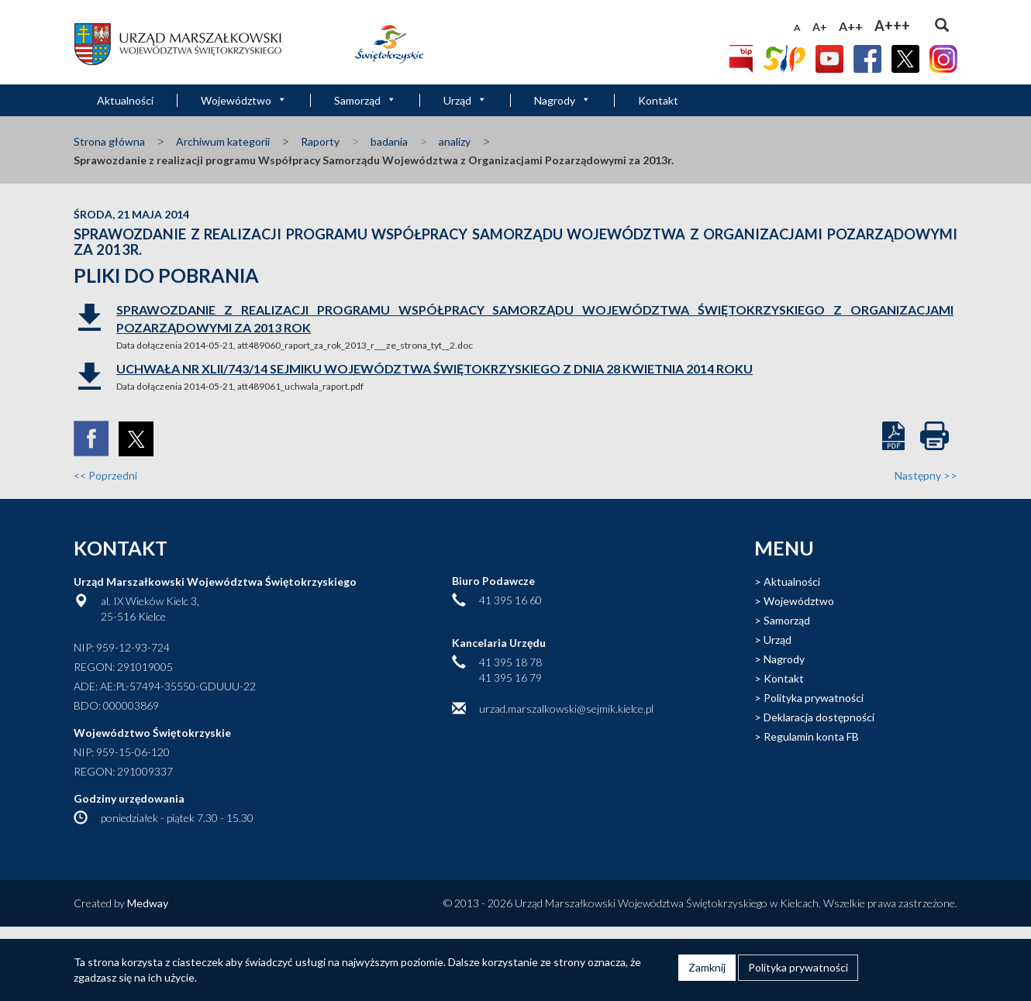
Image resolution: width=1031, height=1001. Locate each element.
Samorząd (365, 100)
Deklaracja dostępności (819, 717)
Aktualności (125, 100)
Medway (147, 903)
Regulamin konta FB (811, 736)
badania (389, 141)
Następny (926, 475)
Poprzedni (105, 475)
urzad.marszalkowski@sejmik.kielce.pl (566, 708)
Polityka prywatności (814, 697)
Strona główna (109, 141)
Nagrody (562, 100)
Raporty (320, 141)
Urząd (465, 100)
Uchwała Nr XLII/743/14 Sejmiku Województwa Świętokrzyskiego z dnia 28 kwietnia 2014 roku (434, 368)
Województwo (244, 100)
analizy (455, 141)
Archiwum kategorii (223, 141)
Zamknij (707, 967)
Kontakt (658, 100)
